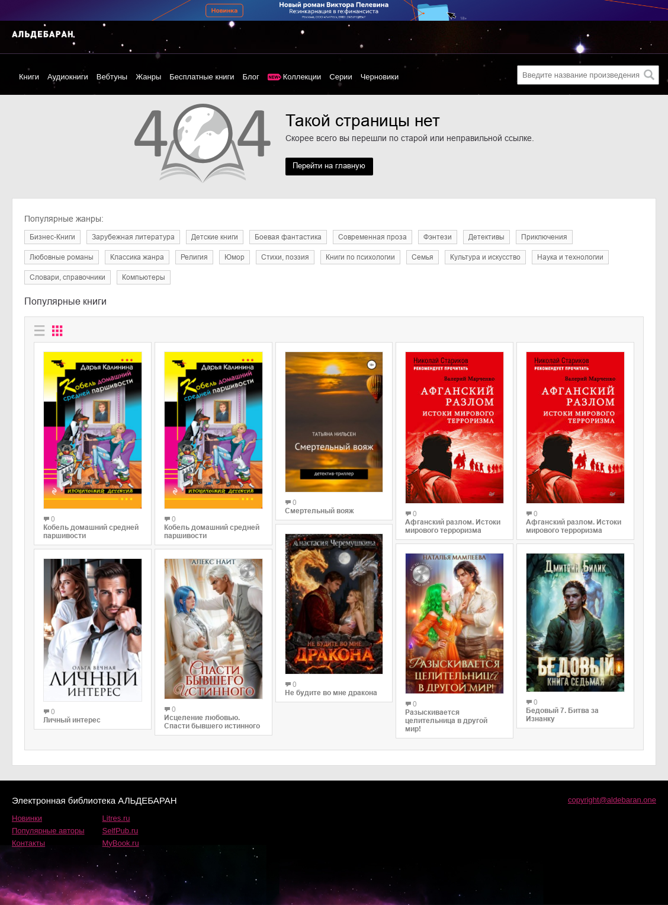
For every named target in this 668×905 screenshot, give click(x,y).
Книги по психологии (360, 257)
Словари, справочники (67, 277)
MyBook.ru (120, 843)
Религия (194, 257)
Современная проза (372, 237)
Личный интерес (72, 720)
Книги (29, 76)
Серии (340, 76)
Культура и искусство (485, 257)
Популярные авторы (48, 830)
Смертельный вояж (319, 511)
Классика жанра (137, 257)
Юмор (234, 257)
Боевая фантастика (288, 237)
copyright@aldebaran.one (612, 799)
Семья (422, 257)
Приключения (544, 237)
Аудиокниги (67, 76)
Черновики (380, 76)
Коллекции (302, 76)
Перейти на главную (334, 166)
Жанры (148, 76)
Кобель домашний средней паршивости (91, 531)
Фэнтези (437, 237)
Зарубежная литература (133, 237)
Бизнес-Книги (52, 237)
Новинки (27, 818)
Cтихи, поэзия (285, 257)
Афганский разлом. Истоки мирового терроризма (452, 526)
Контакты (28, 843)
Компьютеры (143, 277)
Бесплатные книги (201, 76)
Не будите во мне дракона (331, 693)
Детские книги (214, 237)
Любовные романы (62, 257)
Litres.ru (116, 818)
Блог (251, 76)
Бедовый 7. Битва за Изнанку (562, 714)
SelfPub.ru (120, 830)
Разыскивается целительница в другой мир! (446, 720)
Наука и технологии (570, 257)
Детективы (486, 237)
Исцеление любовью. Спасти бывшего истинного (212, 722)
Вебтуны (112, 76)
